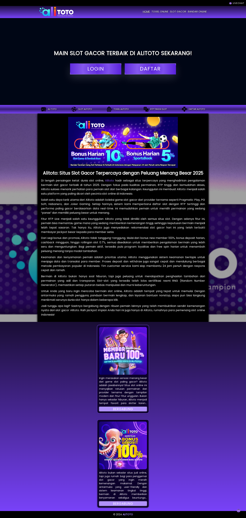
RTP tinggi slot (155, 109)
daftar (150, 68)
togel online (160, 11)
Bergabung (123, 409)
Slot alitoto (81, 109)
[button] (123, 351)
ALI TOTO (49, 109)
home (146, 11)
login (95, 68)
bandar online (197, 11)
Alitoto (109, 180)
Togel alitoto (118, 109)
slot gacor (178, 11)
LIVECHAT (236, 3)
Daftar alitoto (193, 109)
